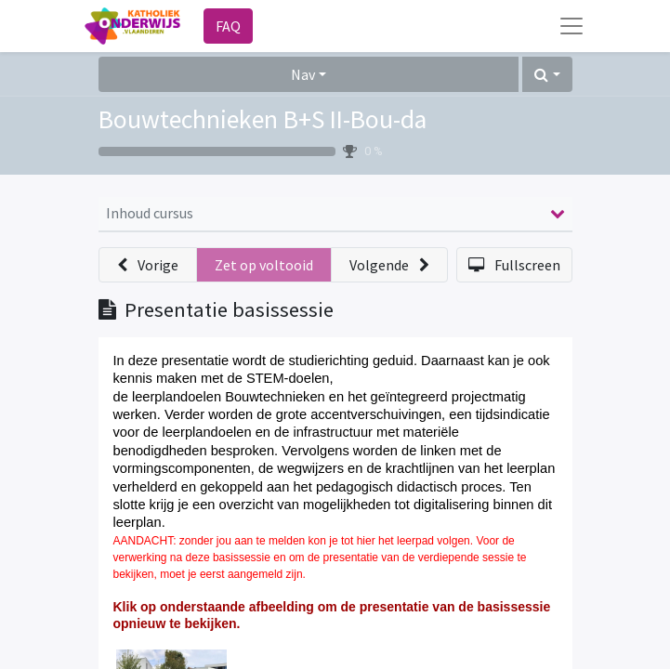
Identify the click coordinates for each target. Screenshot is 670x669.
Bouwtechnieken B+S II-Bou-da (263, 119)
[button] (546, 74)
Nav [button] (303, 74)
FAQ (228, 26)
